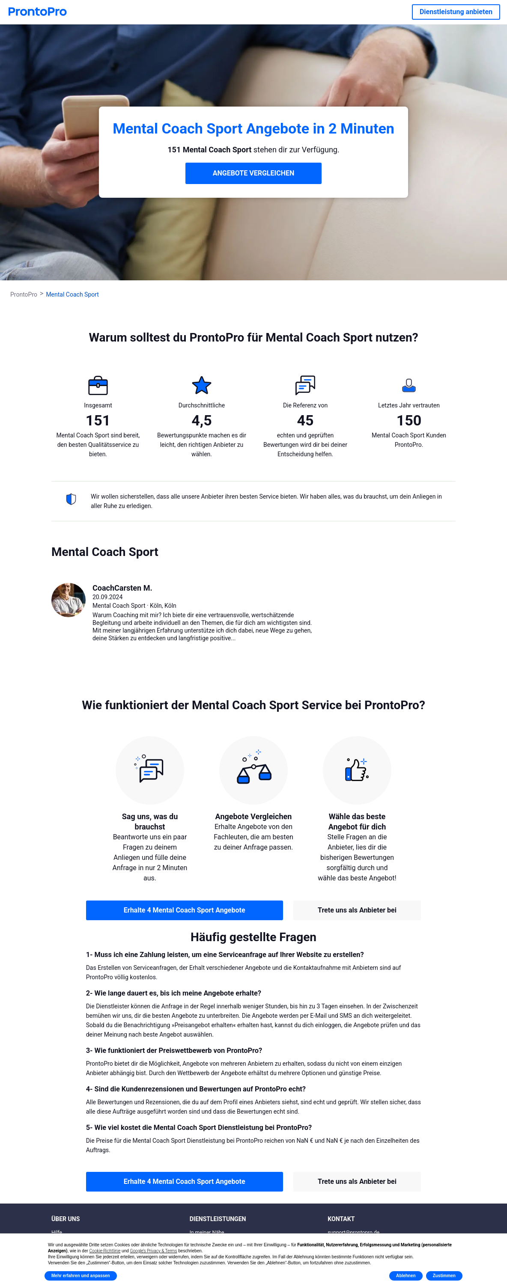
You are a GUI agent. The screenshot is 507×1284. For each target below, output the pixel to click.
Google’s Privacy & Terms (153, 1250)
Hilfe (56, 1233)
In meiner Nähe (207, 1233)
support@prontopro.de (353, 1233)
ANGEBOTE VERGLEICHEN (254, 173)
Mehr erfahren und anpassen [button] (80, 1275)
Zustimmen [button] (444, 1275)
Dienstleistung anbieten (456, 12)
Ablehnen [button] (406, 1275)
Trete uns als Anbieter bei (357, 910)
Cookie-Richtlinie (105, 1250)
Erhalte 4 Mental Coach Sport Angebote (184, 910)
